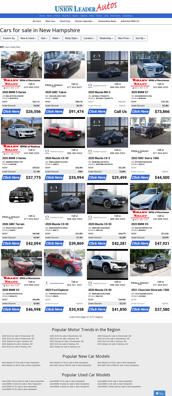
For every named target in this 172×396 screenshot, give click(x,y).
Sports (75, 16)
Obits (91, 16)
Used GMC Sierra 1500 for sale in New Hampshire (23, 381)
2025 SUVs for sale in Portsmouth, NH (18, 339)
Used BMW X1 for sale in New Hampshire (114, 384)
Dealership (106, 38)
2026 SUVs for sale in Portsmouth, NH (18, 336)
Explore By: (9, 38)
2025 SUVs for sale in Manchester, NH (113, 339)
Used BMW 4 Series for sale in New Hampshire (69, 387)
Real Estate (115, 16)
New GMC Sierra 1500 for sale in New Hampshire (70, 365)
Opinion (84, 16)
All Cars (37, 21)
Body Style (71, 38)
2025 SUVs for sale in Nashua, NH (64, 339)
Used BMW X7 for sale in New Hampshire (19, 387)
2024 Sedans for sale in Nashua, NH (17, 344)
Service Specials (84, 21)
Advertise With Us (130, 21)
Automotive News (107, 21)
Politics (57, 16)
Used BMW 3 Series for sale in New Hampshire (22, 384)
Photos (99, 16)
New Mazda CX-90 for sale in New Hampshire (21, 365)
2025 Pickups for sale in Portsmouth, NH (67, 341)
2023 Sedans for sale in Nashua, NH (112, 344)
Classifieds (127, 16)
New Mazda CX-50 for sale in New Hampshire (69, 363)
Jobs (106, 16)
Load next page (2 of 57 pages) (86, 317)
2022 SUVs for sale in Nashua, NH (16, 347)
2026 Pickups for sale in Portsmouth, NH (114, 336)
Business (66, 16)
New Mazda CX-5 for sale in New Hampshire (20, 363)
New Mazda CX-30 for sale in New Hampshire (116, 363)
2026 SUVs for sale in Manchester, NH (66, 336)
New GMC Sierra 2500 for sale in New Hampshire (118, 365)
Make (56, 38)
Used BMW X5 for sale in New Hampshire (114, 381)
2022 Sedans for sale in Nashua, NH (65, 347)
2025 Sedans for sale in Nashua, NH (17, 341)
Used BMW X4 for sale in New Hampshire (19, 389)
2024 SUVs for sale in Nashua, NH (111, 341)
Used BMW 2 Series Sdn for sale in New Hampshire (119, 387)
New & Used (28, 38)
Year (44, 38)
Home (42, 16)
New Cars (50, 21)
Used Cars (65, 21)
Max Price (124, 38)
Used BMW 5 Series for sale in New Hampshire (69, 384)
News (49, 16)
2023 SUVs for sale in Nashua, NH (64, 344)
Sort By (140, 38)
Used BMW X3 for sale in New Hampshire (67, 381)
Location (89, 38)
